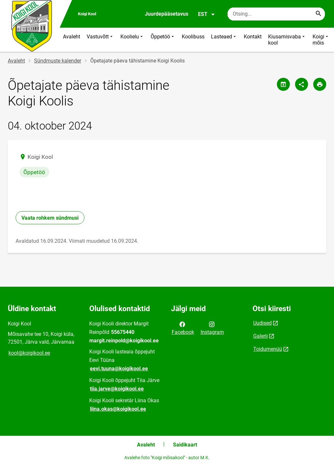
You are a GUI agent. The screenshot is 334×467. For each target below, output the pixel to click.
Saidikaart (185, 445)
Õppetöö (163, 40)
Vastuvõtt (100, 40)
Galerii (260, 336)
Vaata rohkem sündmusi (50, 218)
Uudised (262, 323)
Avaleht (71, 37)
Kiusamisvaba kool (287, 40)
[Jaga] (301, 84)
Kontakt (253, 37)
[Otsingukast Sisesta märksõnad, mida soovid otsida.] (276, 14)
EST (206, 14)
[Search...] (318, 14)
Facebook (183, 328)
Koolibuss (193, 37)
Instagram (212, 328)
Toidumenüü (267, 349)
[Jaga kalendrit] (283, 84)
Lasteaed (224, 40)
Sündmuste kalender (57, 61)
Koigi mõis (321, 40)
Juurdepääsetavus (166, 14)
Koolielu (132, 40)
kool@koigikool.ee (29, 353)
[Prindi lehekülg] (319, 84)
